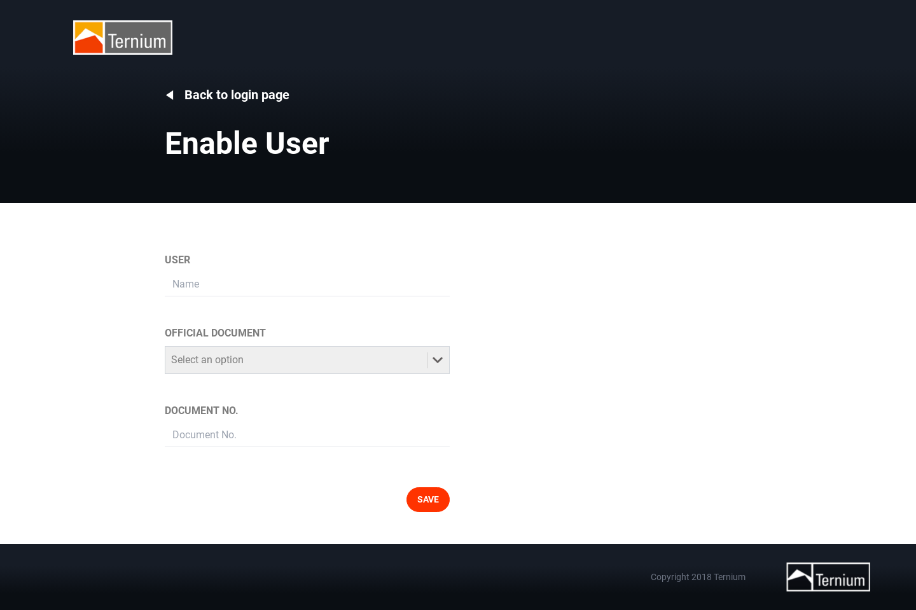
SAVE (428, 499)
